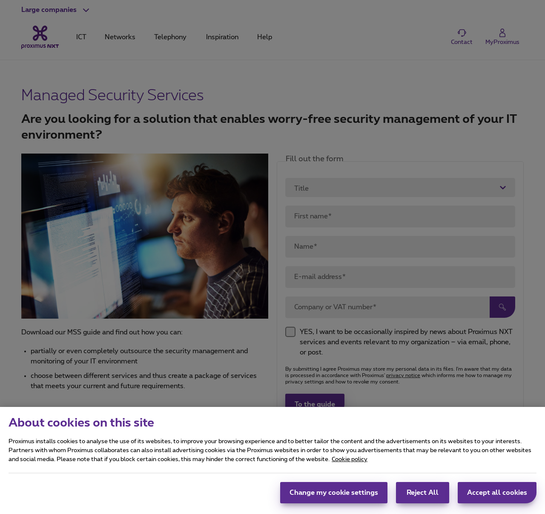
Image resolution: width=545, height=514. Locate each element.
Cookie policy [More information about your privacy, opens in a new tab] (349, 465)
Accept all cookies (497, 497)
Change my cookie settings (334, 497)
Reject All (423, 497)
